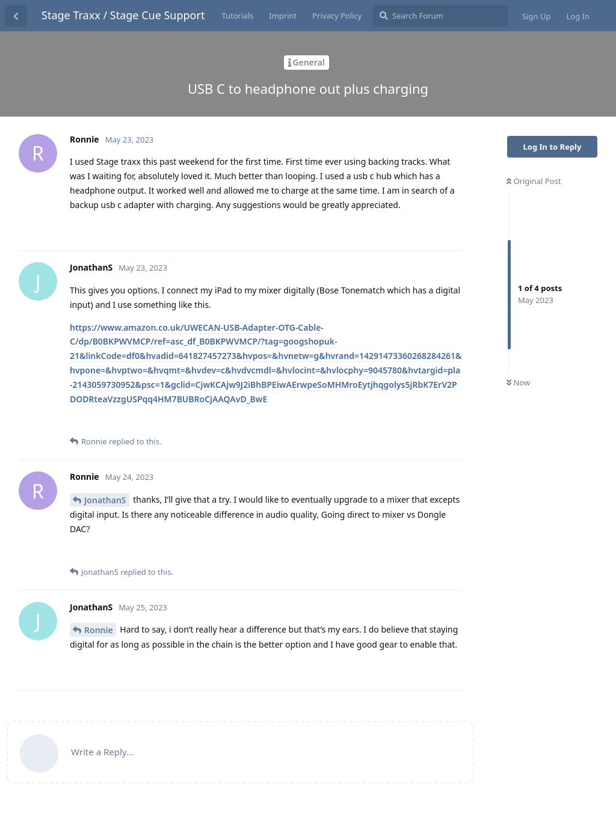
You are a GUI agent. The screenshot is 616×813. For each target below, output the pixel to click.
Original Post (534, 181)
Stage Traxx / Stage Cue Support (123, 15)
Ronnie (98, 630)
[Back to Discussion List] (15, 15)
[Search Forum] (440, 15)
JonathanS (105, 500)
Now (518, 382)
